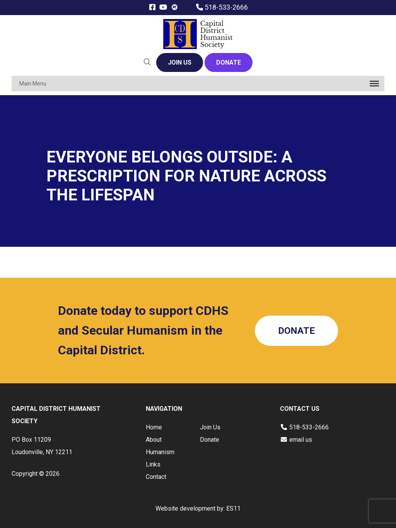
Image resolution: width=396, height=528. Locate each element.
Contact (156, 476)
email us (300, 439)
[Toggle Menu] (374, 83)
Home (154, 427)
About (154, 439)
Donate (209, 439)
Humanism (160, 452)
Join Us (210, 427)
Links (153, 464)
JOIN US (179, 62)
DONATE (228, 62)
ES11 (233, 508)
